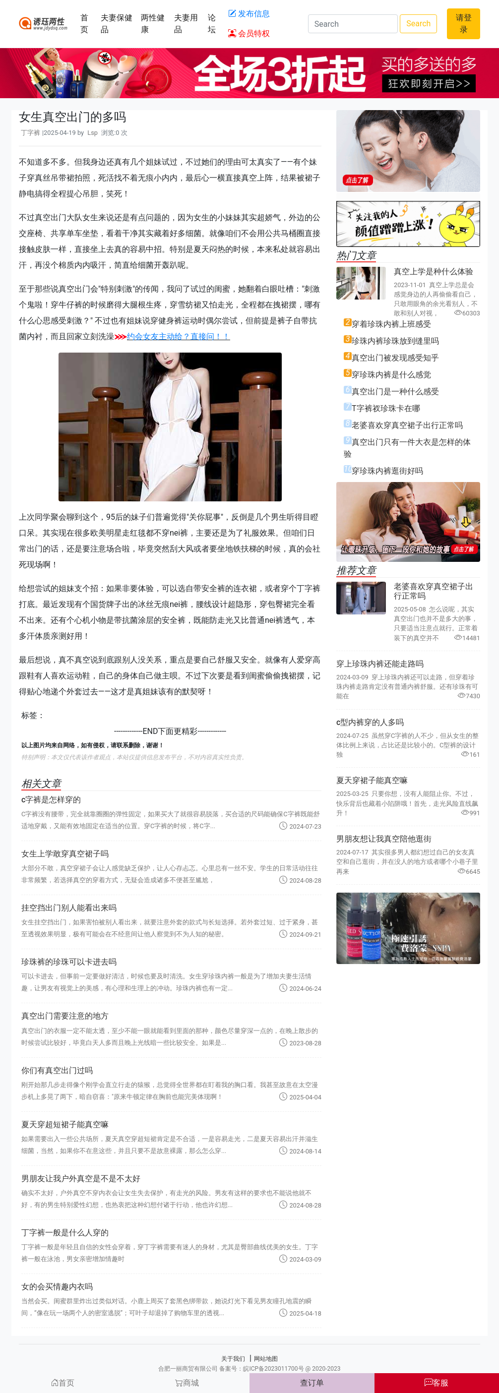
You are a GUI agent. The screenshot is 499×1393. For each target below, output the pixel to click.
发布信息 (249, 13)
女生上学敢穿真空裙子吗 (65, 853)
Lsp (92, 132)
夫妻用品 (186, 23)
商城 (187, 1383)
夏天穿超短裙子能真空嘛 (65, 1124)
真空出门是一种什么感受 (395, 391)
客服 (436, 1383)
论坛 (212, 23)
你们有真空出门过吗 (57, 1070)
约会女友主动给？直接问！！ (178, 336)
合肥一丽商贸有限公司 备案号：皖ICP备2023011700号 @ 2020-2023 (249, 1368)
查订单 (312, 1383)
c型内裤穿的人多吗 (370, 722)
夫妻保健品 (116, 23)
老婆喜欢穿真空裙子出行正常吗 (407, 425)
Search (418, 23)
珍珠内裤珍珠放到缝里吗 (395, 341)
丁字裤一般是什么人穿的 (65, 1232)
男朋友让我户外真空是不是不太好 (80, 1178)
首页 (84, 23)
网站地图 (266, 1358)
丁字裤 (30, 132)
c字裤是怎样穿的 (51, 799)
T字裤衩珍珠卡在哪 (386, 408)
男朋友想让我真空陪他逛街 (384, 839)
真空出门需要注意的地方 (65, 1016)
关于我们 (233, 1358)
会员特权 (249, 33)
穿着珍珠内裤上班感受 (391, 324)
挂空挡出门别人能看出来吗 (69, 907)
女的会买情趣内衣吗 (57, 1286)
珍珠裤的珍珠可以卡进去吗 (69, 962)
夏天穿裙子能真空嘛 (372, 780)
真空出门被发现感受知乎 (395, 358)
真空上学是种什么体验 (433, 271)
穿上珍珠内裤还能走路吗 (380, 663)
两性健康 (153, 23)
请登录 (464, 23)
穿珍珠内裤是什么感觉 (391, 374)
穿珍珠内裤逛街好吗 (387, 471)
